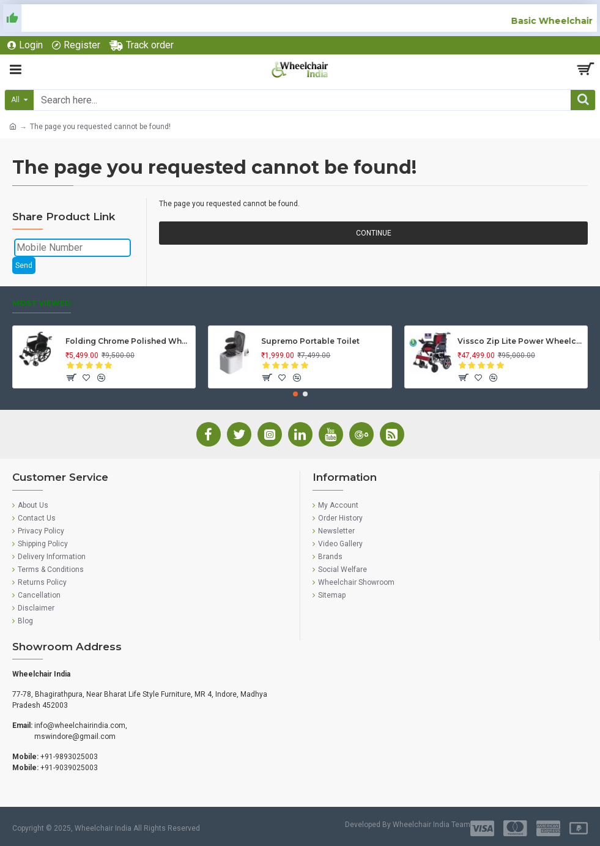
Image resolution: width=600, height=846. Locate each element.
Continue (373, 233)
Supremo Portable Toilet (310, 341)
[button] (295, 393)
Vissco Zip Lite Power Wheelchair (520, 341)
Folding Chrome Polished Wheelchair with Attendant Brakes (128, 341)
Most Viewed (41, 303)
